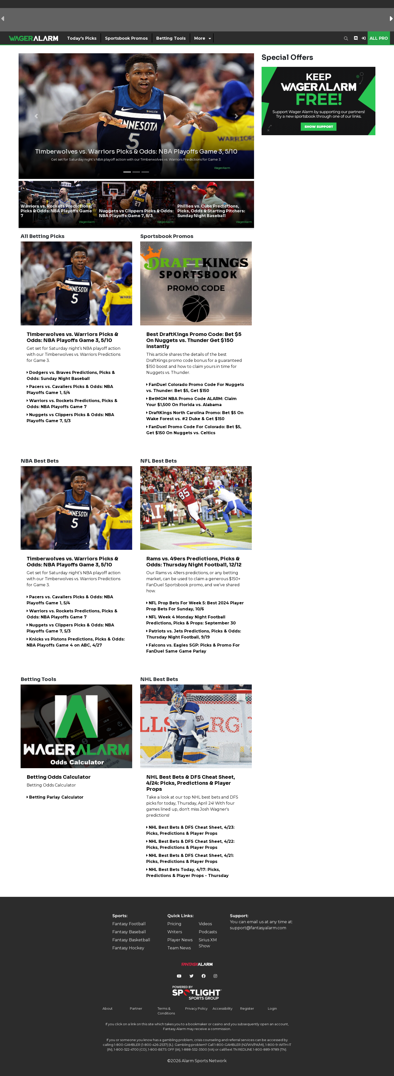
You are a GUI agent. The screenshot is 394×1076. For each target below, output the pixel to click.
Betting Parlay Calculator (55, 797)
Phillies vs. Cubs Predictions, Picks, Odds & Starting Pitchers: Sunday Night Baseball (211, 211)
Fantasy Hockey (128, 948)
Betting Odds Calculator (59, 777)
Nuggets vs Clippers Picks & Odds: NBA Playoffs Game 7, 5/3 (136, 213)
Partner (136, 1008)
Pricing (174, 923)
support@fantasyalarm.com (258, 927)
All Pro (379, 38)
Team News (179, 948)
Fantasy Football (129, 923)
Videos (205, 923)
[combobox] (347, 38)
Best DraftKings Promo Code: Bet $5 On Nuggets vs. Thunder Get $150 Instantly (193, 340)
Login (272, 1008)
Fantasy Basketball (131, 940)
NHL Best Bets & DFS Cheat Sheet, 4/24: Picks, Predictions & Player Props (190, 783)
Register (247, 1008)
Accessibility (222, 1008)
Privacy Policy (196, 1008)
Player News (179, 940)
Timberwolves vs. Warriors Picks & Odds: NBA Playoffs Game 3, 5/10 (72, 337)
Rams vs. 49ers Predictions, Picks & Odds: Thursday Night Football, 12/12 (193, 562)
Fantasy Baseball (129, 932)
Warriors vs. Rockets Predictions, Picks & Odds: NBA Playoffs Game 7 (56, 211)
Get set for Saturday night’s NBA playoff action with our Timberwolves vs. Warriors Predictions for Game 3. (73, 354)
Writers (174, 932)
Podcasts (208, 932)
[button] (36, 116)
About (108, 1008)
